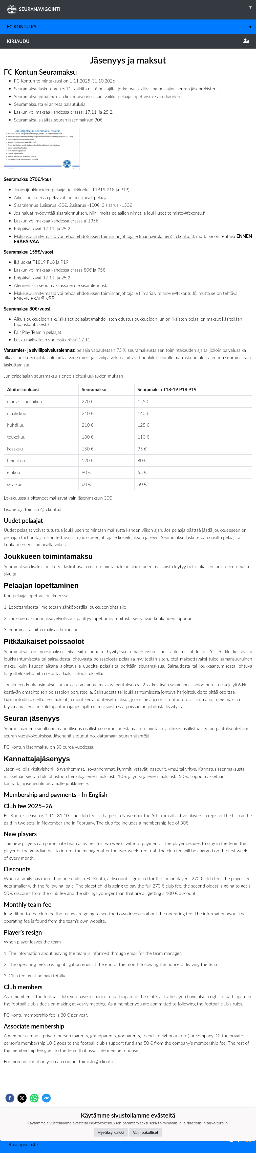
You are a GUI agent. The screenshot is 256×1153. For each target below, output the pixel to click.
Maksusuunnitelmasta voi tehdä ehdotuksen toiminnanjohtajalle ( (77, 236)
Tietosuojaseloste (21, 1144)
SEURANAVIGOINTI (131, 7)
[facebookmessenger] (46, 1098)
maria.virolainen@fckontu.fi (166, 236)
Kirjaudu (128, 41)
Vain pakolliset (145, 1132)
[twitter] (22, 1098)
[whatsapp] (34, 1098)
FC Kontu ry (131, 26)
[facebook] (9, 1098)
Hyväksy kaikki (111, 1132)
